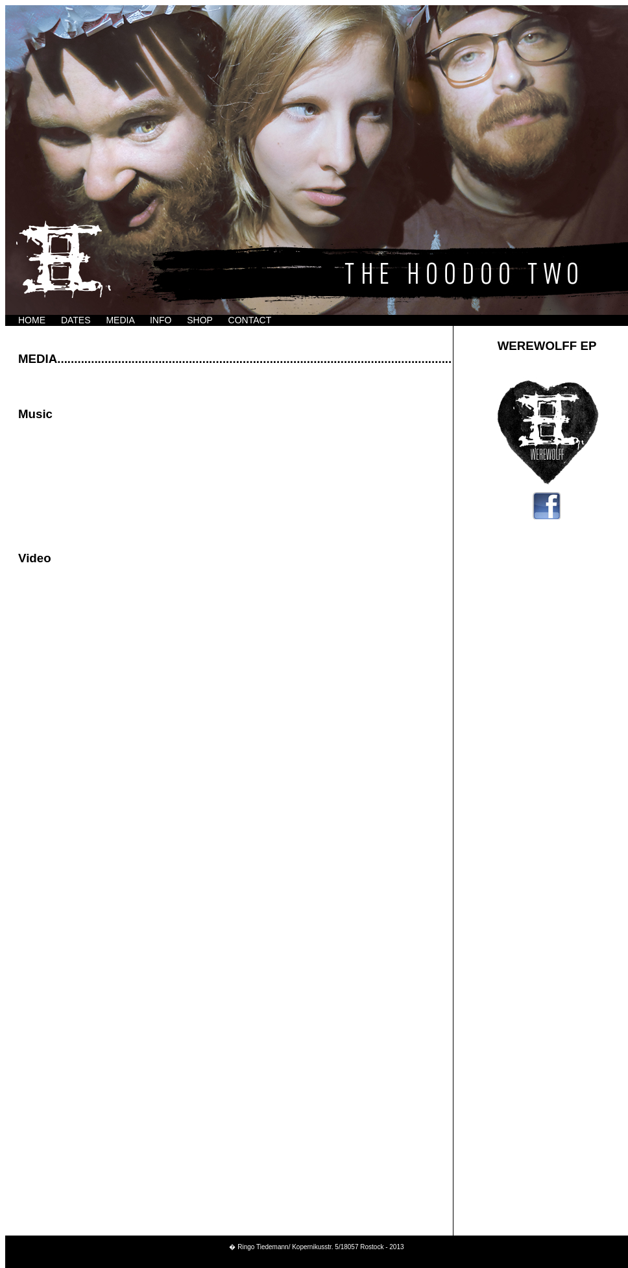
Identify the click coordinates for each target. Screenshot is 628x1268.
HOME (31, 320)
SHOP (199, 320)
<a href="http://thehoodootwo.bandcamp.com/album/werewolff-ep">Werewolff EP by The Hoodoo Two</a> (229, 473)
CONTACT (250, 320)
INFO (160, 320)
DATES (76, 320)
